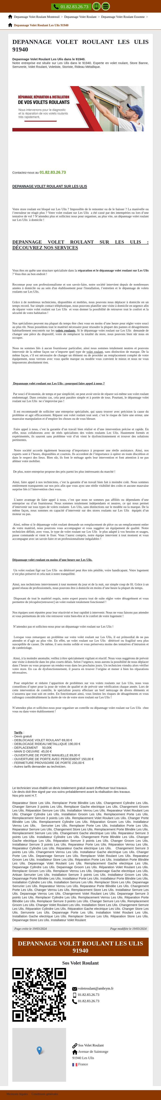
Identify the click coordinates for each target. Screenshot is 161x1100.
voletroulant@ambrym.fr (96, 988)
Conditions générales (45, 1094)
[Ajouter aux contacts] (96, 6)
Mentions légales (17, 1094)
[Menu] (105, 6)
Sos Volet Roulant (88, 1045)
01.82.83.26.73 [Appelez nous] (71, 6)
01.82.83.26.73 (89, 995)
